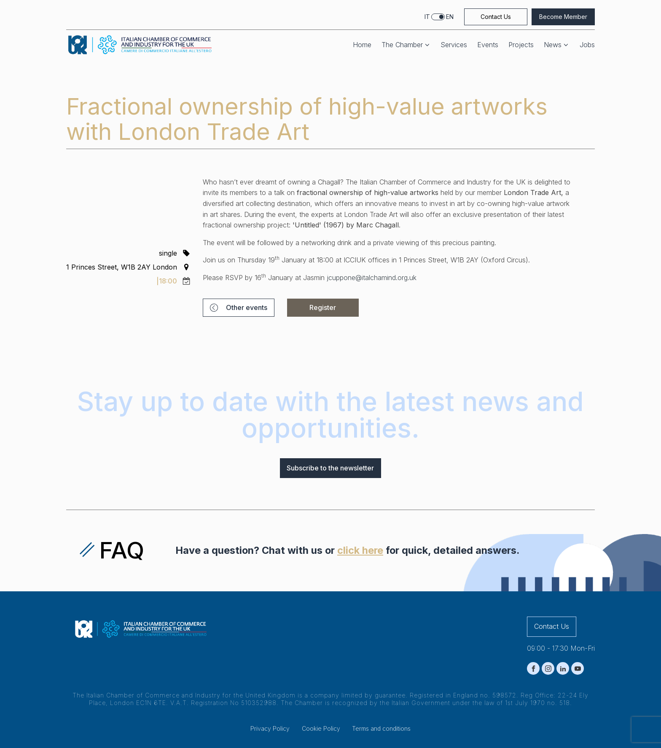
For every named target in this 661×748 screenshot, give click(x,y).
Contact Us (496, 16)
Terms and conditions (381, 728)
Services (454, 45)
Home (362, 45)
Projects (521, 45)
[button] (238, 308)
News (557, 45)
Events (487, 45)
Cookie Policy (321, 728)
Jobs (587, 45)
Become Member (563, 16)
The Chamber (406, 45)
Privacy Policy (270, 728)
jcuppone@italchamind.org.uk (371, 277)
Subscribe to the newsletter (330, 468)
